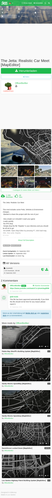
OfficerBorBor (21, 83)
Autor (23, 285)
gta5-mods (14, 297)
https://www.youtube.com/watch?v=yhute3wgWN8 (29, 288)
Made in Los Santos (8, 495)
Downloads (9, 197)
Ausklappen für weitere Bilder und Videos (26, 190)
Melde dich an (31, 313)
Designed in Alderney (9, 492)
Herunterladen (26, 70)
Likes (20, 197)
